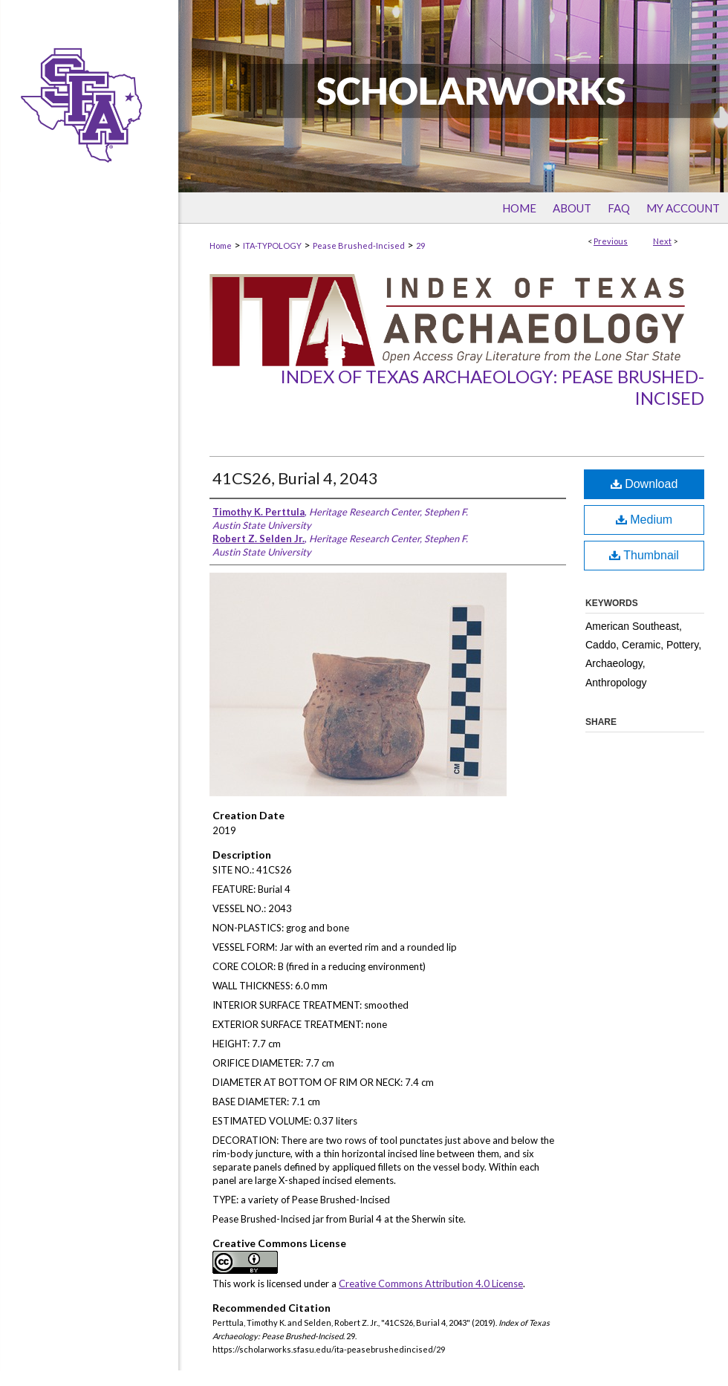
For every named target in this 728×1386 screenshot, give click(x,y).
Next (662, 241)
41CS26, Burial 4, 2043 (295, 478)
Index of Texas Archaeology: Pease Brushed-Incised (492, 387)
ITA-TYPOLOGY (272, 245)
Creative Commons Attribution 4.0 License (431, 1283)
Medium (644, 519)
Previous (611, 241)
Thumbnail (644, 555)
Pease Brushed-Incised (359, 245)
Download (644, 484)
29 (420, 245)
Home (220, 245)
